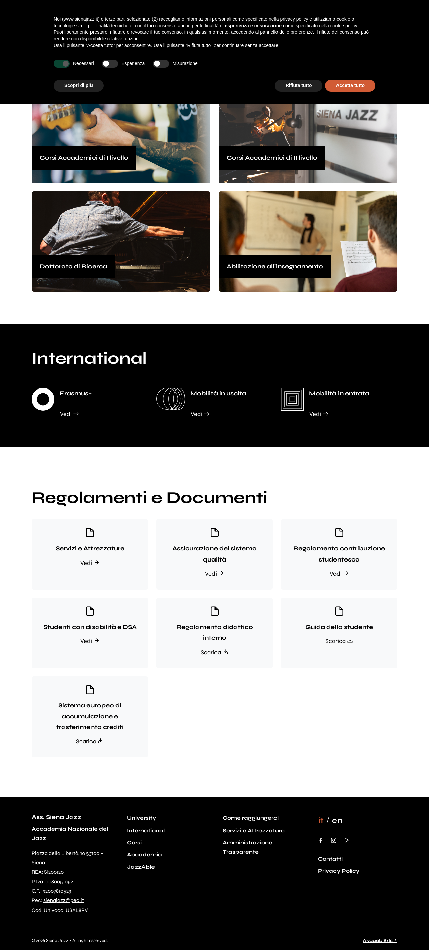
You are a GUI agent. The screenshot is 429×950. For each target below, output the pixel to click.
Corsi (134, 842)
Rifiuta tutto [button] (299, 85)
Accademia (144, 854)
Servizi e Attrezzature (254, 830)
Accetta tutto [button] (350, 85)
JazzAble (141, 867)
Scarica (214, 652)
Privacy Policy (338, 871)
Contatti (330, 859)
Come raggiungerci (251, 818)
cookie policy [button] (343, 25)
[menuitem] (321, 820)
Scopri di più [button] (78, 85)
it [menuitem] (321, 820)
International (146, 830)
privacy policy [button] (294, 19)
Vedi (69, 413)
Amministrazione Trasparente (247, 847)
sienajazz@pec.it (63, 900)
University (141, 818)
